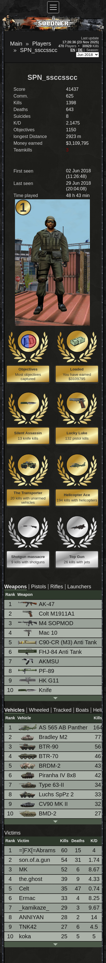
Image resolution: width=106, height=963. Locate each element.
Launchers (79, 586)
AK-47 (37, 604)
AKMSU (39, 661)
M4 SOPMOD (46, 623)
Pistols (38, 586)
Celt (24, 888)
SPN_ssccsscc (38, 50)
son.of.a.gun (34, 860)
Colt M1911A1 (47, 614)
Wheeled (39, 710)
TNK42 (27, 927)
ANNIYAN (31, 917)
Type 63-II (41, 785)
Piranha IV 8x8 (47, 775)
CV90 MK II (43, 804)
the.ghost (30, 879)
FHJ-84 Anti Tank (50, 652)
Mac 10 (38, 633)
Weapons (15, 586)
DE (80, 50)
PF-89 (36, 671)
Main (16, 43)
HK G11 (39, 680)
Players (41, 43)
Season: (92, 50)
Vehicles (14, 710)
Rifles (56, 586)
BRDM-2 (39, 766)
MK (23, 869)
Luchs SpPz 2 (46, 794)
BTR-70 (38, 756)
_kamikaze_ (34, 908)
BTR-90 (38, 746)
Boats (82, 710)
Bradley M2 (43, 737)
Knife (35, 690)
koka (25, 936)
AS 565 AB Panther (53, 727)
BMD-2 (37, 813)
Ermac (27, 898)
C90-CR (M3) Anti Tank (58, 642)
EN (72, 50)
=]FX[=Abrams (37, 850)
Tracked (62, 710)
